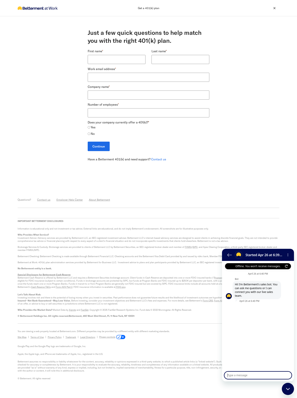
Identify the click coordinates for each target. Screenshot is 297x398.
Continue (98, 146)
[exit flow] (256, 8)
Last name (159, 51)
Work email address (102, 69)
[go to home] (38, 8)
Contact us (158, 159)
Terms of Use (37, 337)
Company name (99, 86)
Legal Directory (87, 337)
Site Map (22, 337)
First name (95, 51)
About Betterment (99, 199)
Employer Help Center (69, 199)
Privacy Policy (55, 337)
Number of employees (103, 104)
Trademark (71, 337)
